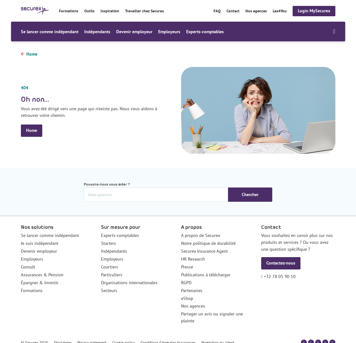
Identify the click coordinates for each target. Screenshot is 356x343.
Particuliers (111, 275)
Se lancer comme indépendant (49, 31)
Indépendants (97, 31)
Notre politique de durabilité (208, 243)
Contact (233, 10)
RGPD (186, 282)
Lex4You (280, 10)
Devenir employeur (134, 31)
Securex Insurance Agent (204, 251)
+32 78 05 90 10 (280, 276)
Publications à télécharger (205, 275)
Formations (68, 10)
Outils (89, 10)
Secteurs (109, 290)
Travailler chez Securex (144, 10)
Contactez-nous (280, 263)
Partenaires (191, 290)
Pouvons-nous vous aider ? (107, 184)
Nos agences (256, 10)
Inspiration (109, 10)
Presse (187, 267)
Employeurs (169, 31)
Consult (28, 267)
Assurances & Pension (42, 275)
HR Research (193, 259)
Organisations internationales (129, 282)
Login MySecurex (314, 11)
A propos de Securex (200, 235)
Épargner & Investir (39, 282)
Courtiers (109, 267)
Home (31, 54)
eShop (187, 298)
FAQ (217, 10)
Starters (108, 243)
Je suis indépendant (39, 243)
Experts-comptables (205, 31)
